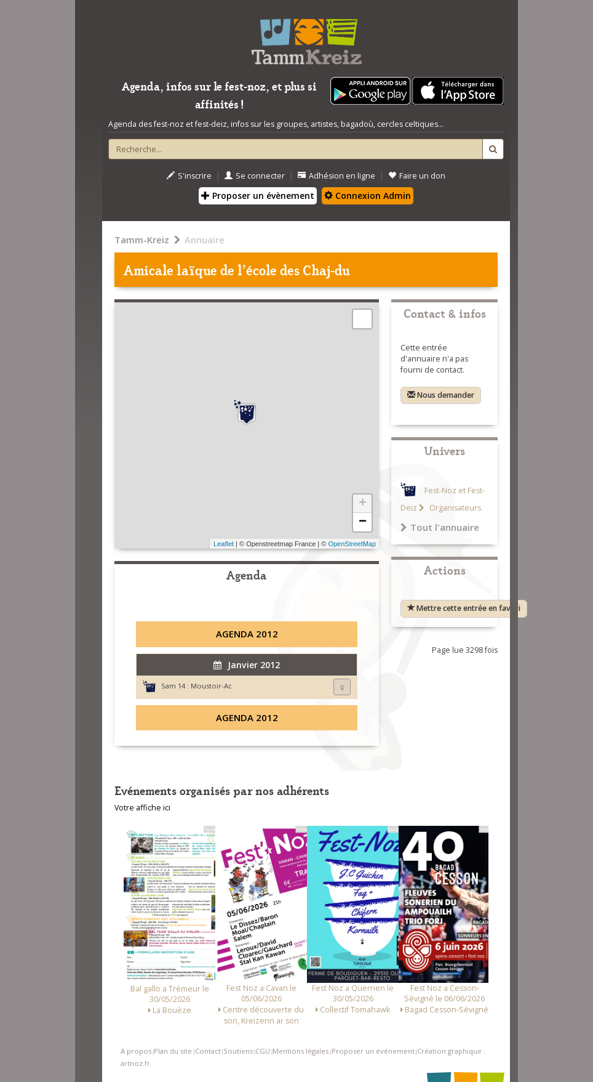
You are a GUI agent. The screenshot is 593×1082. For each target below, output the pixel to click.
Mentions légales (300, 1051)
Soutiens (238, 1051)
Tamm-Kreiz (141, 239)
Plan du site (173, 1051)
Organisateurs (454, 508)
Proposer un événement (373, 1051)
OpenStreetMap (352, 543)
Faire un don (416, 176)
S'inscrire (189, 176)
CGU (262, 1051)
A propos (136, 1051)
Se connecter (255, 176)
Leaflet (223, 543)
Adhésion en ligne (336, 176)
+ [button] (363, 504)
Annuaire (205, 239)
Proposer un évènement (257, 195)
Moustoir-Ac (211, 685)
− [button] (363, 522)
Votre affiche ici (142, 807)
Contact (208, 1051)
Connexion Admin (367, 195)
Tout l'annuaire (439, 527)
